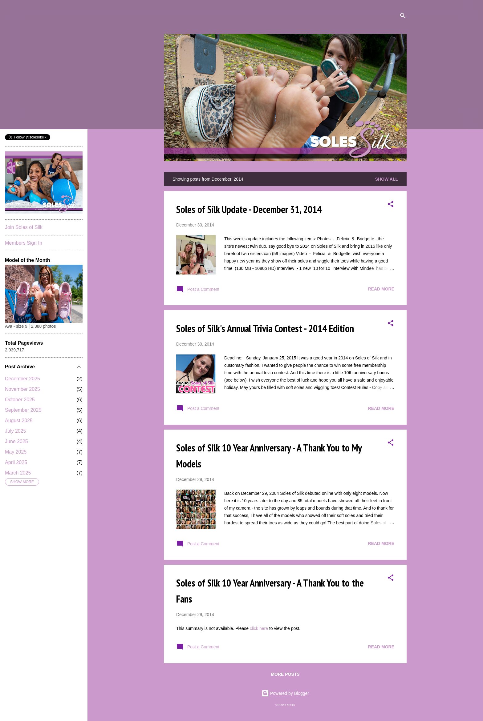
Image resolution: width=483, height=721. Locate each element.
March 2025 (18, 472)
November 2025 (22, 389)
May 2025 (15, 452)
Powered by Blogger (285, 693)
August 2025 (19, 420)
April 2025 (16, 462)
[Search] (403, 16)
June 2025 (16, 441)
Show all (386, 179)
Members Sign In (23, 243)
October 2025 (20, 399)
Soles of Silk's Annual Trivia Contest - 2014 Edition (265, 328)
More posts (285, 674)
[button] (390, 205)
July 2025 (15, 431)
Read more (381, 288)
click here (259, 628)
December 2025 (22, 378)
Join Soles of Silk (24, 227)
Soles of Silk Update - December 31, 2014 (249, 209)
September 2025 (23, 410)
